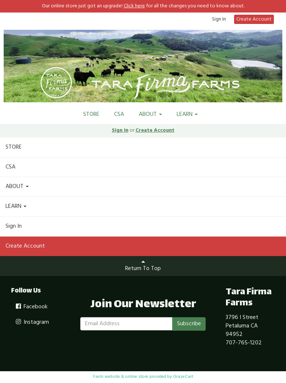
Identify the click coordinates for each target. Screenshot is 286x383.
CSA (119, 114)
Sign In (219, 19)
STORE (91, 114)
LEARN (187, 114)
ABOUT (150, 114)
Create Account (254, 19)
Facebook (31, 307)
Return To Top (143, 266)
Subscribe (189, 324)
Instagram (32, 322)
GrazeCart (183, 376)
